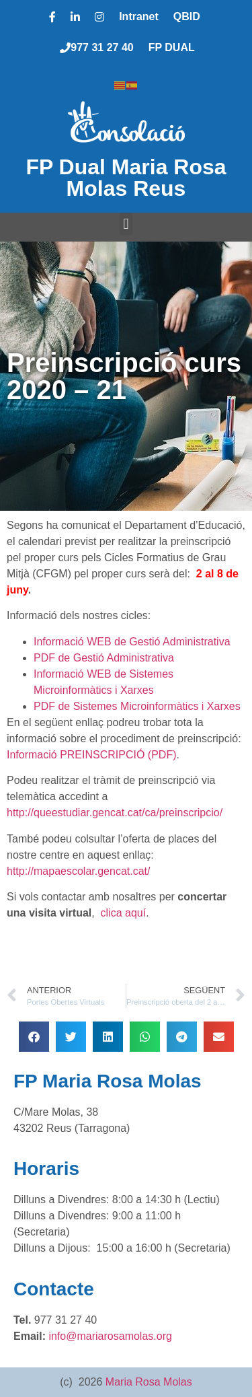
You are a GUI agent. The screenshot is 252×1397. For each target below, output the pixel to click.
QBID (186, 16)
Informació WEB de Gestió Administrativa (132, 641)
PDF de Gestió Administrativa (104, 658)
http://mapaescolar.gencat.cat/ (78, 871)
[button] (126, 224)
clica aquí (123, 913)
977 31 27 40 (96, 47)
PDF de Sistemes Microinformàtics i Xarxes (137, 706)
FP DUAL (172, 47)
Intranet (139, 16)
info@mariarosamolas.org (109, 1336)
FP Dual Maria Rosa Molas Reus (126, 178)
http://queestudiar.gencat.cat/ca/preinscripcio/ (114, 812)
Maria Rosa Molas (149, 1382)
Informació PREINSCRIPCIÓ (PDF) (91, 754)
